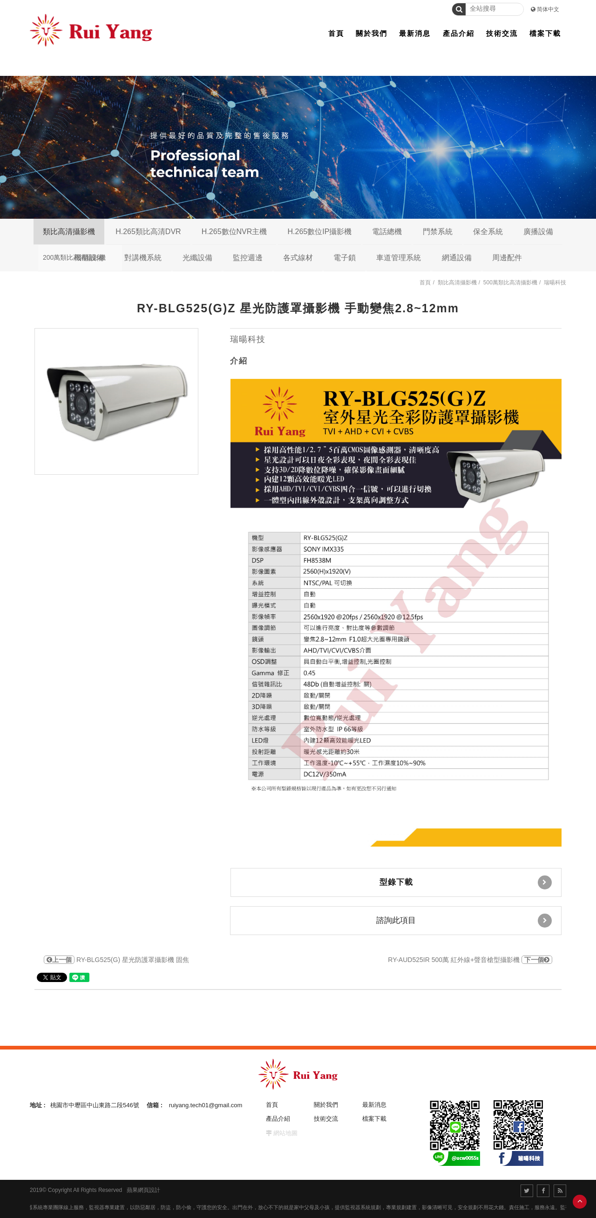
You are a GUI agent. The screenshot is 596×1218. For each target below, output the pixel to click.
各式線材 (298, 258)
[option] (116, 401)
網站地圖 (285, 1133)
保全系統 (488, 232)
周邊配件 (507, 258)
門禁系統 (438, 232)
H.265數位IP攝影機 (319, 232)
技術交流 (326, 1118)
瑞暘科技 (555, 282)
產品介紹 (278, 1118)
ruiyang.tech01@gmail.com (206, 1105)
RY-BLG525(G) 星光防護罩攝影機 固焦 (116, 960)
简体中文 (548, 9)
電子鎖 (344, 258)
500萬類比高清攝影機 (510, 282)
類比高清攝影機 (69, 232)
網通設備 (457, 258)
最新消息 (374, 1104)
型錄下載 (465, 882)
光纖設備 (197, 258)
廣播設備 (538, 232)
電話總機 (387, 232)
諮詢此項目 (464, 921)
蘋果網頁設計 (143, 1190)
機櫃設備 (89, 258)
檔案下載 (374, 1118)
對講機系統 (143, 258)
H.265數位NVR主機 (234, 232)
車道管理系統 (398, 258)
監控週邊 (248, 258)
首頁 (425, 282)
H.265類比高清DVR (148, 232)
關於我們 (326, 1104)
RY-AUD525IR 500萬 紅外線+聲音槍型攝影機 (470, 960)
